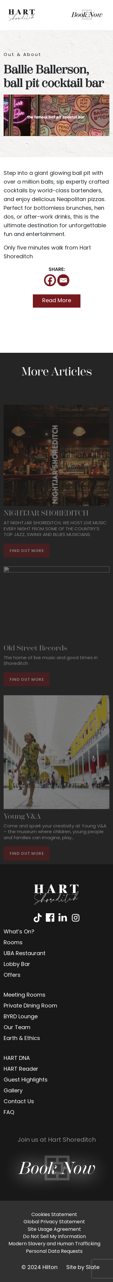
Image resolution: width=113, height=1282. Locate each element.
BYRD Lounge (21, 1017)
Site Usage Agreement (54, 1229)
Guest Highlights (26, 1080)
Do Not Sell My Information (54, 1236)
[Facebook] (50, 280)
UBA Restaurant (25, 954)
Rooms (13, 943)
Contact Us (19, 1102)
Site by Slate (82, 1268)
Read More (56, 301)
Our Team (17, 1028)
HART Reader (21, 1069)
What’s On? (19, 932)
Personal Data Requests (54, 1251)
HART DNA (17, 1058)
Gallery (13, 1091)
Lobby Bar (17, 964)
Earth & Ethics (22, 1038)
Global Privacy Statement (54, 1222)
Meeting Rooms (25, 995)
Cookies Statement (54, 1214)
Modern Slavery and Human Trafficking (54, 1244)
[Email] (63, 280)
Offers (12, 975)
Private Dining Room (30, 1006)
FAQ (9, 1113)
